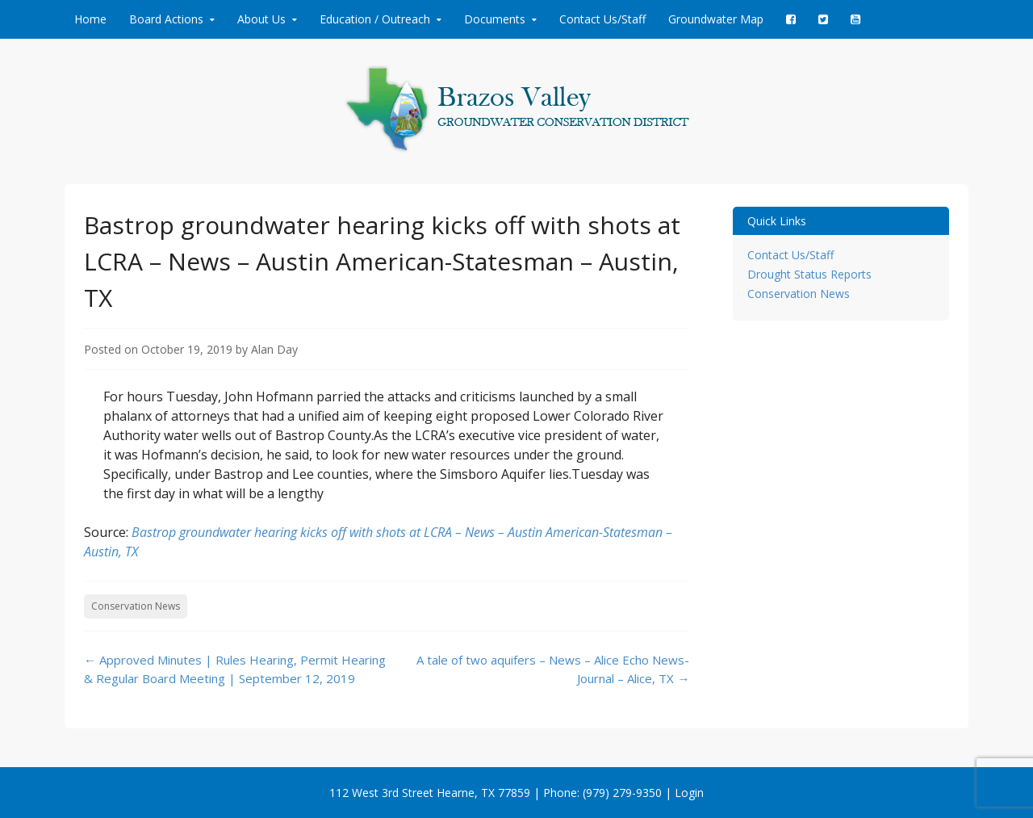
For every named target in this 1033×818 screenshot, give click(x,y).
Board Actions (166, 19)
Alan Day (274, 349)
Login (689, 792)
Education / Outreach (375, 19)
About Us (261, 19)
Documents (494, 19)
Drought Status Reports (809, 274)
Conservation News (135, 606)
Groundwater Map (715, 19)
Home (90, 19)
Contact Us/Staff (602, 19)
